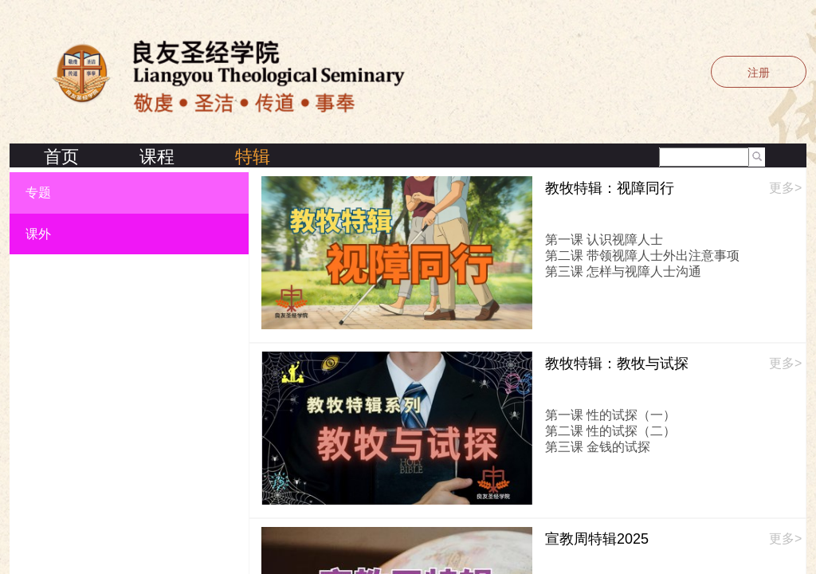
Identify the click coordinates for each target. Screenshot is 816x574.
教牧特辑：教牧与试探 (616, 364)
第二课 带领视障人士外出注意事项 (642, 255)
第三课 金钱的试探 (597, 447)
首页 (61, 157)
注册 (758, 72)
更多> (785, 188)
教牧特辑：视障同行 (609, 188)
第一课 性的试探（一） (610, 415)
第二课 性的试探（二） (610, 431)
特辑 (252, 157)
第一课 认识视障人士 (604, 239)
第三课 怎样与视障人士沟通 (623, 271)
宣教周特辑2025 (597, 539)
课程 (157, 157)
